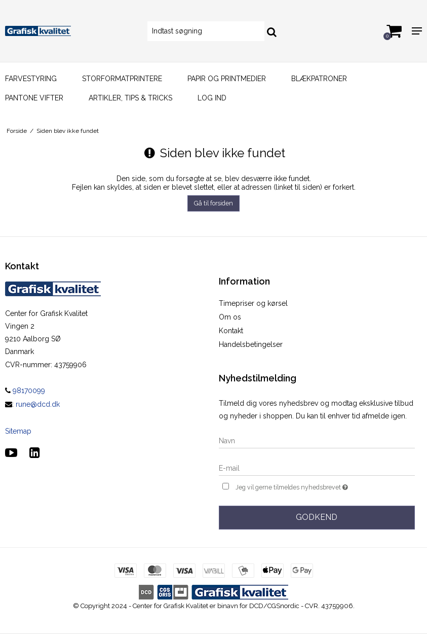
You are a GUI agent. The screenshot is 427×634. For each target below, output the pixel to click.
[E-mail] (317, 468)
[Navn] (317, 440)
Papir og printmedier (226, 79)
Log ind (212, 98)
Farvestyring (31, 79)
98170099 (25, 390)
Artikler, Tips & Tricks (130, 98)
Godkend (316, 517)
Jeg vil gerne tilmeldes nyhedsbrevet (317, 486)
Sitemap (18, 431)
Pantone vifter (34, 98)
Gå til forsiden (213, 203)
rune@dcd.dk (38, 404)
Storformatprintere (122, 79)
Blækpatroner (319, 79)
